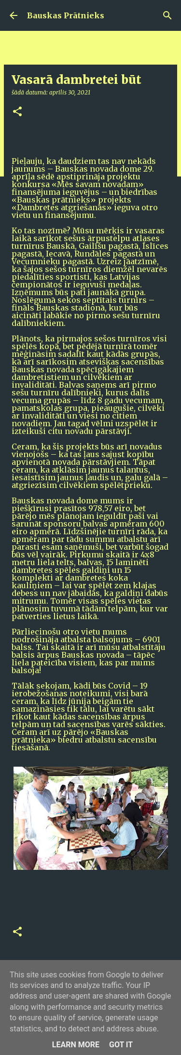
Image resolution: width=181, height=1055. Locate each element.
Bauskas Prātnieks (65, 15)
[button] (17, 112)
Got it (121, 1044)
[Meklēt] (167, 15)
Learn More (75, 1044)
